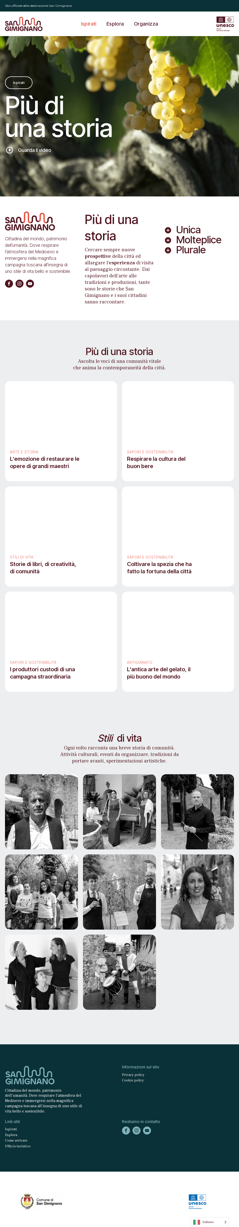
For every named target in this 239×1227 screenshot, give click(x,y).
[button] (30, 150)
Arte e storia (24, 452)
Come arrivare (16, 1140)
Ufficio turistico (17, 1146)
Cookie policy (133, 1080)
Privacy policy (133, 1075)
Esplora (115, 24)
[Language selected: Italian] (209, 1222)
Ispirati (88, 24)
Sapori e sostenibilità (150, 452)
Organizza (146, 24)
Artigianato (139, 662)
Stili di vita (22, 557)
